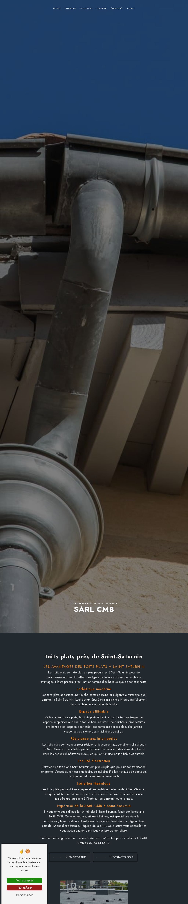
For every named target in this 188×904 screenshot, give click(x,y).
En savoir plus (75, 857)
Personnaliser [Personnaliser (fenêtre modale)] (24, 895)
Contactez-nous (121, 857)
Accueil (57, 8)
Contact (130, 8)
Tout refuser (24, 888)
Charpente (70, 8)
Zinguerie (102, 8)
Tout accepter (24, 880)
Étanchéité (116, 8)
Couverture (86, 8)
